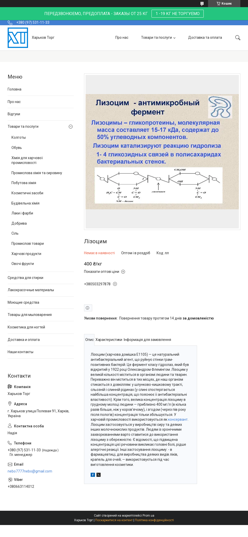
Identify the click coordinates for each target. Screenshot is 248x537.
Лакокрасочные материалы (31, 290)
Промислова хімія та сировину (36, 173)
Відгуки (14, 114)
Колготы (18, 137)
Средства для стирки (25, 278)
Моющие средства (23, 302)
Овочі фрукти (22, 264)
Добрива (19, 223)
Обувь (16, 148)
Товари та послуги (156, 37)
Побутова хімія (23, 183)
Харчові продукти (26, 254)
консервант (178, 419)
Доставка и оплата (24, 340)
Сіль (15, 233)
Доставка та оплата (205, 37)
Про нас (121, 37)
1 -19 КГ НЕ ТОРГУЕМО (178, 13)
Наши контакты (20, 352)
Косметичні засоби (27, 193)
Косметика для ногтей (26, 327)
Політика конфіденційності (154, 520)
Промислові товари (27, 243)
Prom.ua (148, 515)
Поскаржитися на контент (114, 520)
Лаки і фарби (22, 213)
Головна (14, 89)
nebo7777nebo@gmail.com (30, 471)
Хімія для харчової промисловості (27, 160)
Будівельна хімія (25, 203)
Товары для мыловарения (30, 315)
